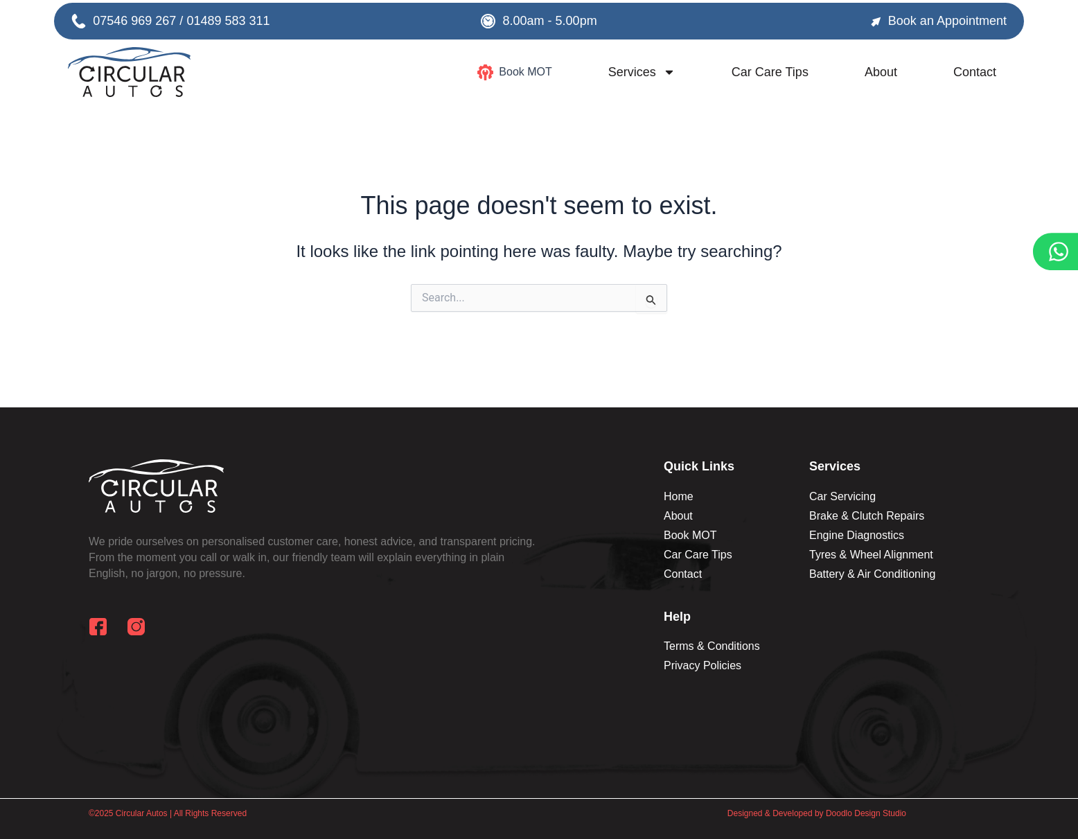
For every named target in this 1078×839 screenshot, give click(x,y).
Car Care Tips (770, 72)
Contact (974, 72)
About (881, 72)
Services (641, 72)
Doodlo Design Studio (866, 813)
